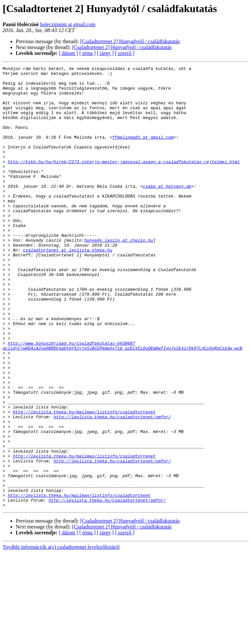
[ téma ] (87, 53)
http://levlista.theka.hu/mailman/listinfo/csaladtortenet (84, 481)
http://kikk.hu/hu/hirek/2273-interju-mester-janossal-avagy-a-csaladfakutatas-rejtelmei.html (124, 181)
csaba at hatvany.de (167, 211)
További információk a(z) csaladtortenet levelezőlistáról (61, 635)
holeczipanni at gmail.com (67, 24)
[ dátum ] (68, 53)
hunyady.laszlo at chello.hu (118, 275)
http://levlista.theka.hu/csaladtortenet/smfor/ (112, 487)
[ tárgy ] (105, 53)
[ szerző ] (125, 53)
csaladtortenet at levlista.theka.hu (67, 287)
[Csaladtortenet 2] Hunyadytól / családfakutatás (130, 41)
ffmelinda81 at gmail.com (142, 152)
